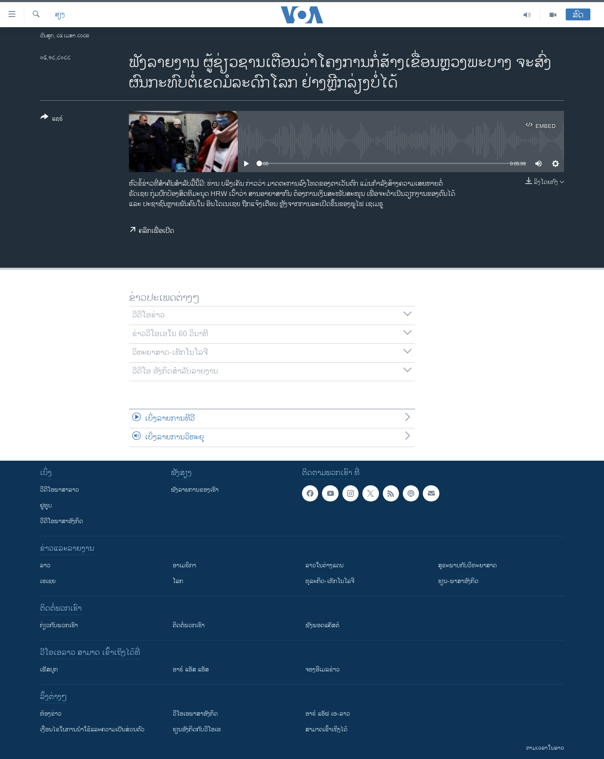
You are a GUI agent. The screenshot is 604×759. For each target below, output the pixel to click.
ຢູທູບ (46, 505)
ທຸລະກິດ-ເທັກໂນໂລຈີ (329, 581)
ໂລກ (178, 581)
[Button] (51, 119)
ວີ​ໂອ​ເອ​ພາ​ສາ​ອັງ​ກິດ (195, 713)
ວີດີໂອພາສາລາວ (59, 489)
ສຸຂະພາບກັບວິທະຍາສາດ (467, 565)
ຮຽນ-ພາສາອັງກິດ (458, 581)
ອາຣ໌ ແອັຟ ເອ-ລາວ (327, 713)
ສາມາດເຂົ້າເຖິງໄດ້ (326, 729)
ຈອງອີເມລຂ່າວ (322, 669)
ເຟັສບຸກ (49, 669)
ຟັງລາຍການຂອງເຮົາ (195, 489)
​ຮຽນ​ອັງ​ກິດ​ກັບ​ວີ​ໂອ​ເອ (197, 729)
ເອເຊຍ (48, 581)
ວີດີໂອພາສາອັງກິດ (61, 521)
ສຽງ (60, 15)
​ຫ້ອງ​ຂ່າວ (51, 713)
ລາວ (45, 565)
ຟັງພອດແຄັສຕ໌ (322, 625)
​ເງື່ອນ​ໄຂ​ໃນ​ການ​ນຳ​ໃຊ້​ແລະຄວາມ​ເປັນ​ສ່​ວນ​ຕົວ (92, 729)
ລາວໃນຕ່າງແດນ (324, 565)
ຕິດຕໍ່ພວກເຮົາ (189, 625)
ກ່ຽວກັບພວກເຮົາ (59, 625)
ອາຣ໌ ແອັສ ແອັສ (191, 669)
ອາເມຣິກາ (184, 565)
